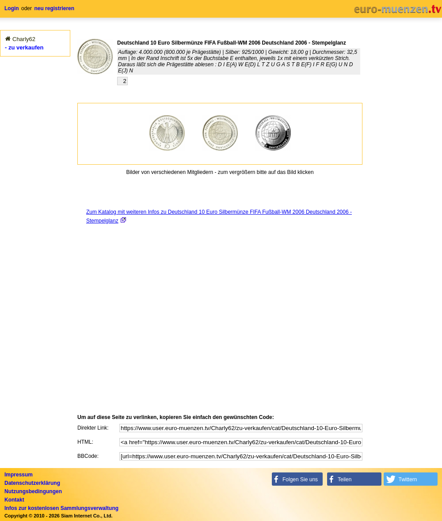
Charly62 (23, 39)
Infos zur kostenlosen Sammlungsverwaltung (61, 508)
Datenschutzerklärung (32, 483)
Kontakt (14, 500)
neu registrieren (54, 8)
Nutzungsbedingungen (33, 491)
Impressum (18, 475)
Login (11, 8)
